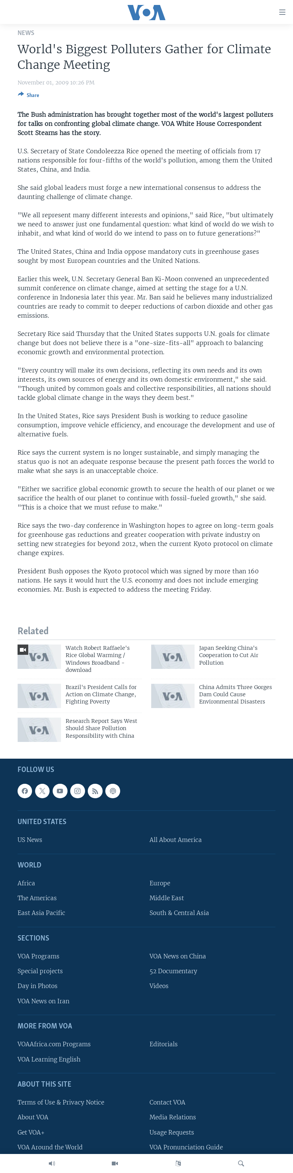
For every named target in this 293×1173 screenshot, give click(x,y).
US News (30, 840)
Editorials (164, 1044)
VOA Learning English (49, 1059)
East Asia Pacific (41, 913)
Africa (26, 883)
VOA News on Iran (43, 1000)
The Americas (37, 898)
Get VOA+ (31, 1132)
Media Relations (173, 1117)
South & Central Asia (179, 913)
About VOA (33, 1117)
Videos (159, 986)
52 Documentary (173, 971)
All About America (176, 840)
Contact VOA (167, 1102)
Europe (160, 883)
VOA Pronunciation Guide (186, 1147)
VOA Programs (39, 956)
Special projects (40, 971)
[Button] (28, 96)
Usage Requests (172, 1132)
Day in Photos (38, 986)
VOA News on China (178, 956)
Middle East (167, 898)
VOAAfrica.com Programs (54, 1044)
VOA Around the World (50, 1147)
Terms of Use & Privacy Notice (61, 1102)
